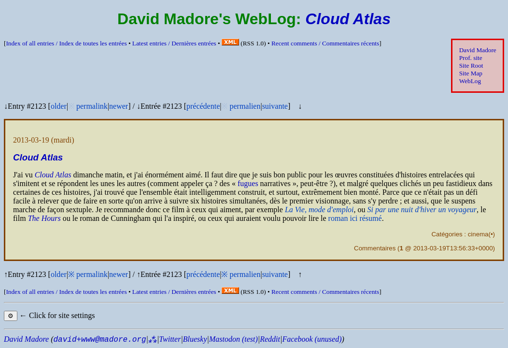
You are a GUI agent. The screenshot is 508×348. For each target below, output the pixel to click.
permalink (92, 106)
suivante (275, 106)
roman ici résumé (355, 218)
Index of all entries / (66, 43)
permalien (244, 106)
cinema (478, 234)
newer (118, 106)
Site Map (470, 73)
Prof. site (470, 57)
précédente (203, 106)
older (59, 106)
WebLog (470, 81)
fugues (248, 183)
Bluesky (195, 339)
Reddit (270, 339)
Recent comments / (325, 43)
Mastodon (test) (233, 339)
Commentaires (374, 248)
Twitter (170, 339)
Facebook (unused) (311, 339)
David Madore (477, 50)
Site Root (471, 65)
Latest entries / (174, 43)
